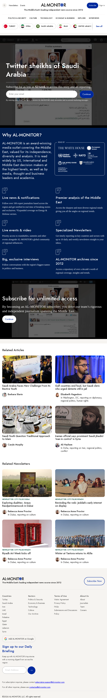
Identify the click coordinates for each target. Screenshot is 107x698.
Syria (4, 631)
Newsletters (13, 5)
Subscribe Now (94, 581)
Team (82, 606)
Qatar (4, 624)
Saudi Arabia (7, 603)
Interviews (94, 18)
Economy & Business (65, 18)
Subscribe (92, 5)
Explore (82, 18)
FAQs (56, 606)
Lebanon (5, 628)
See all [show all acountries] (99, 26)
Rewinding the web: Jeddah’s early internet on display (78, 504)
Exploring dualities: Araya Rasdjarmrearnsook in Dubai (17, 504)
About (82, 599)
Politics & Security (17, 18)
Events (22, 5)
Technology (46, 18)
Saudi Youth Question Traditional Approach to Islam (26, 437)
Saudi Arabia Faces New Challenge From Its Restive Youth (26, 387)
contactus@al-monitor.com (39, 687)
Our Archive (33, 613)
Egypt (4, 621)
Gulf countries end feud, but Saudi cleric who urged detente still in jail (77, 387)
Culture (33, 18)
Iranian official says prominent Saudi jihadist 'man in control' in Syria (79, 437)
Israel (4, 613)
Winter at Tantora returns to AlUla (73, 553)
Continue (9, 319)
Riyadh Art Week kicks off (16, 553)
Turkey (5, 599)
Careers (83, 610)
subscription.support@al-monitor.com (50, 682)
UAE (4, 610)
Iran (3, 606)
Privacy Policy (59, 603)
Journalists (84, 603)
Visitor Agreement (61, 599)
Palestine (5, 617)
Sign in (102, 5)
